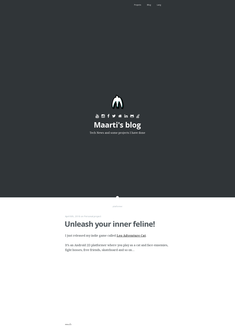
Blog (149, 5)
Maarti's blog (117, 125)
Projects (137, 5)
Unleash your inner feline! (110, 224)
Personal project (92, 216)
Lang (159, 5)
